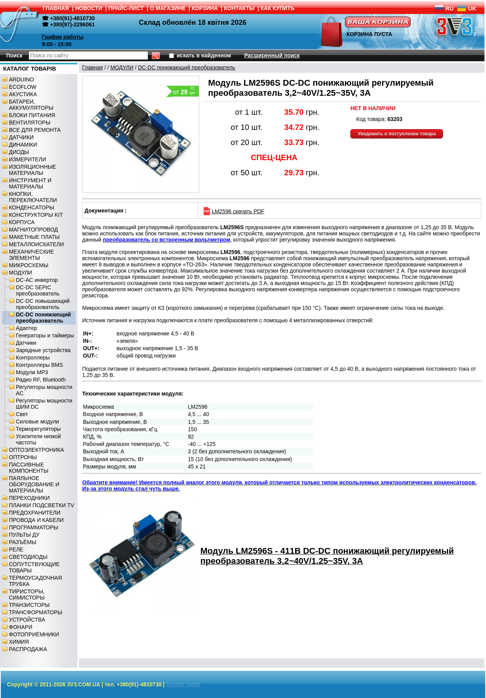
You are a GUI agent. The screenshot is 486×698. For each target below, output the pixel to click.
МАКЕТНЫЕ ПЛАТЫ (34, 237)
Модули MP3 (32, 372)
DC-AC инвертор (37, 280)
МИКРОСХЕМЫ (28, 265)
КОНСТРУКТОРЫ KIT (36, 215)
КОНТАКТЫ (239, 8)
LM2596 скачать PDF (233, 211)
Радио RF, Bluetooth (40, 380)
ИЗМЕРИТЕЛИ (27, 159)
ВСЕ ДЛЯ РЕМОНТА (35, 130)
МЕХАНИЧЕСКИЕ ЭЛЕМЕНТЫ (31, 255)
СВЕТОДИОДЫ (28, 557)
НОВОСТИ (88, 8)
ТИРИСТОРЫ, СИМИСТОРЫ (27, 594)
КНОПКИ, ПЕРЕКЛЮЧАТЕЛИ (33, 197)
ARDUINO (21, 79)
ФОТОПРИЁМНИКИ (34, 634)
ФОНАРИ (20, 627)
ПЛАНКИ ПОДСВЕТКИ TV (41, 505)
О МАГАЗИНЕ (168, 8)
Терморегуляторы (38, 429)
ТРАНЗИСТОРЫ (29, 605)
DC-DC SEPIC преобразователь (37, 290)
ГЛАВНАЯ (56, 8)
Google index (183, 684)
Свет (22, 414)
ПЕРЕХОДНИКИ (29, 498)
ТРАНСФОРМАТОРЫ (35, 612)
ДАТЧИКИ (21, 137)
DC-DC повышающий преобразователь (43, 304)
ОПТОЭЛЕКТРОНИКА (36, 450)
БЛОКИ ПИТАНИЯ (32, 115)
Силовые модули (37, 421)
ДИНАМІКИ (23, 145)
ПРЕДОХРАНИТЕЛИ (34, 513)
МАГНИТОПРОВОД (33, 229)
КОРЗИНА (205, 8)
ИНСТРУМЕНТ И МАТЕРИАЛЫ (30, 183)
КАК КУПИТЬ (277, 8)
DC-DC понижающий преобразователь (43, 317)
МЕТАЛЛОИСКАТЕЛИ (36, 244)
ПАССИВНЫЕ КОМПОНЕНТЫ (28, 467)
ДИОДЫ (19, 152)
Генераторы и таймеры (45, 335)
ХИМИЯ (19, 642)
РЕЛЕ (16, 549)
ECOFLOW (22, 87)
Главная (92, 67)
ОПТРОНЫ (23, 457)
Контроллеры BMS (39, 365)
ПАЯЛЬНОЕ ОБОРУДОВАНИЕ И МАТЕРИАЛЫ (34, 484)
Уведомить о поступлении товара (397, 133)
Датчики (26, 343)
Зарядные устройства (43, 350)
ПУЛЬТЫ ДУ (24, 535)
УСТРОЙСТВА (27, 620)
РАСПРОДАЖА (28, 649)
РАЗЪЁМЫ (22, 542)
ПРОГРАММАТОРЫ (33, 527)
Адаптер (26, 328)
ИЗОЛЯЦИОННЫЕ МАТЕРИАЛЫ (32, 170)
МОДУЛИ (20, 273)
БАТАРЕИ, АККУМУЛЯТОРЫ (31, 104)
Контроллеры (33, 357)
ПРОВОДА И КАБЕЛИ (36, 520)
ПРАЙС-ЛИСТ (126, 8)
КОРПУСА (21, 222)
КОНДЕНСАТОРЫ (31, 207)
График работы (63, 37)
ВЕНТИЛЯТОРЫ (29, 122)
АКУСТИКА (23, 94)
